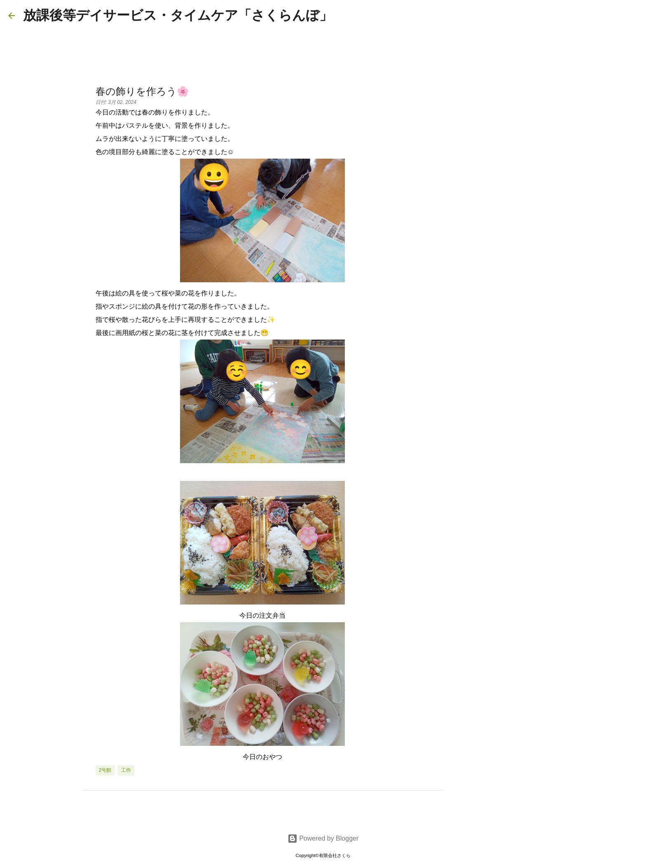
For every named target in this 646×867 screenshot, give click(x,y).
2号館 (105, 770)
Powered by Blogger (323, 838)
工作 (126, 770)
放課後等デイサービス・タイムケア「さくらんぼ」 (177, 15)
